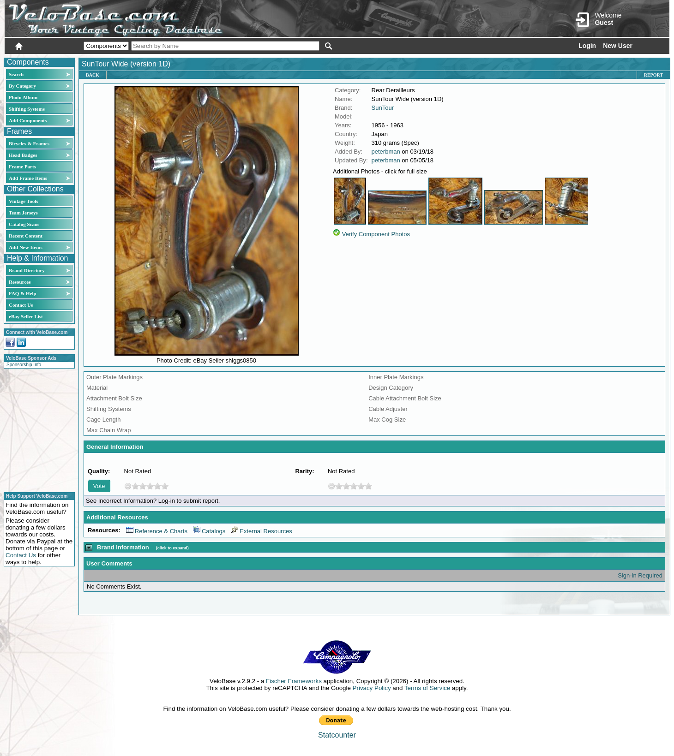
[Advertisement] (36, 429)
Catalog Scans (24, 224)
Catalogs (209, 531)
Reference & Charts (156, 531)
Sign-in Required (640, 575)
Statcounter (337, 735)
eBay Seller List (26, 316)
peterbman (386, 151)
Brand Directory (27, 270)
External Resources (261, 531)
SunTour (383, 107)
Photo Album (23, 97)
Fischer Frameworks (294, 681)
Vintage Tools (23, 201)
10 (164, 485)
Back (92, 74)
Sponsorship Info (23, 364)
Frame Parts (22, 166)
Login (587, 45)
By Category (22, 86)
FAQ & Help (22, 293)
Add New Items (25, 247)
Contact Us (21, 305)
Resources (19, 282)
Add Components (28, 120)
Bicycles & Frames (30, 143)
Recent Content (25, 235)
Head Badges (23, 155)
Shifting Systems (27, 109)
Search (16, 74)
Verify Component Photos (376, 234)
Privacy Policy (372, 688)
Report (653, 74)
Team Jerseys (23, 212)
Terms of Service (427, 688)
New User (617, 45)
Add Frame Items (28, 178)
